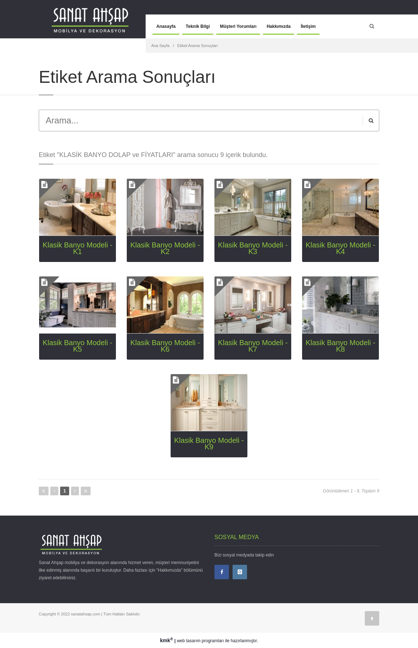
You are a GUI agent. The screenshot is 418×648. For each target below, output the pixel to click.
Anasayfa (165, 26)
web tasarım (188, 640)
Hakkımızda (278, 26)
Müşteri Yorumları (238, 26)
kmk (167, 640)
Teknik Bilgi (198, 26)
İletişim (308, 26)
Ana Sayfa (160, 45)
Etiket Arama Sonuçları (197, 45)
